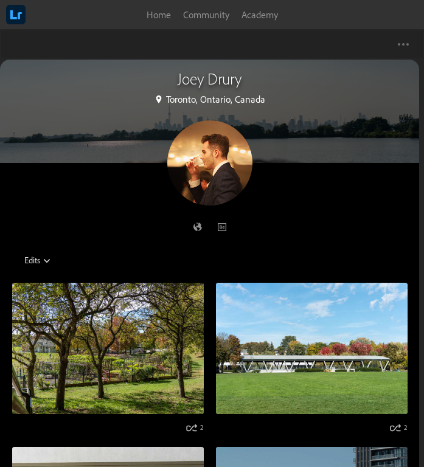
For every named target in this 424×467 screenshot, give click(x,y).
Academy (260, 15)
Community (206, 15)
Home (159, 15)
